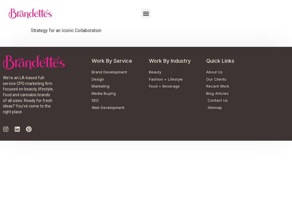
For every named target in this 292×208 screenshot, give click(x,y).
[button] (146, 13)
